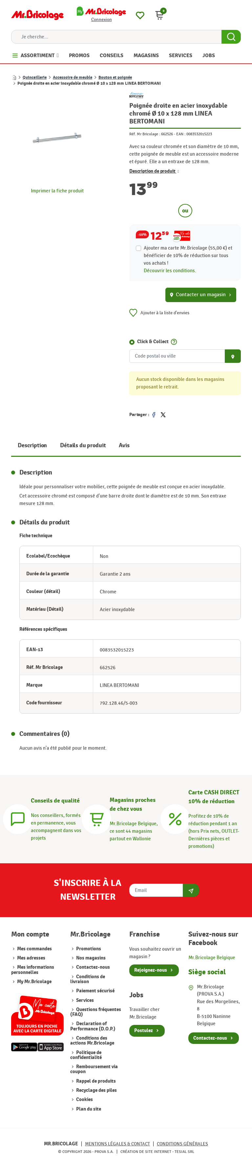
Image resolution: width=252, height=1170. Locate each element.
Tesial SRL (184, 1151)
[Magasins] (96, 818)
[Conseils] (18, 818)
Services (84, 1000)
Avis (124, 445)
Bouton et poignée (115, 77)
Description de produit (154, 171)
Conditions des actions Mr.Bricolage (92, 1040)
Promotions (88, 949)
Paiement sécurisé (95, 991)
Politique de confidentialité (86, 1055)
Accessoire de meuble (72, 77)
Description (32, 445)
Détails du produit (83, 445)
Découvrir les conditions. (170, 271)
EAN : (180, 134)
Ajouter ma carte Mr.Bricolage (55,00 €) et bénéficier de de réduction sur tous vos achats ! (188, 255)
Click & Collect (153, 342)
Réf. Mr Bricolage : (144, 134)
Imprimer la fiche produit (57, 191)
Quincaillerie (35, 77)
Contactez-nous (92, 967)
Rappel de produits (95, 1081)
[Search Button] (231, 37)
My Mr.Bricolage (34, 982)
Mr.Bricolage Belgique (211, 957)
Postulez (143, 1030)
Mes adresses (31, 958)
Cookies (84, 1099)
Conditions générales (182, 1144)
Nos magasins (90, 958)
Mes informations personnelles (32, 969)
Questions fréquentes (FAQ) (95, 1012)
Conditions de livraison (87, 979)
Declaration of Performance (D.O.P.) (93, 1026)
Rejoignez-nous (150, 970)
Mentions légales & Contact (117, 1144)
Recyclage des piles (96, 1090)
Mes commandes (34, 949)
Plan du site (88, 1109)
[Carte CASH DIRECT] (175, 818)
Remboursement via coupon (94, 1069)
